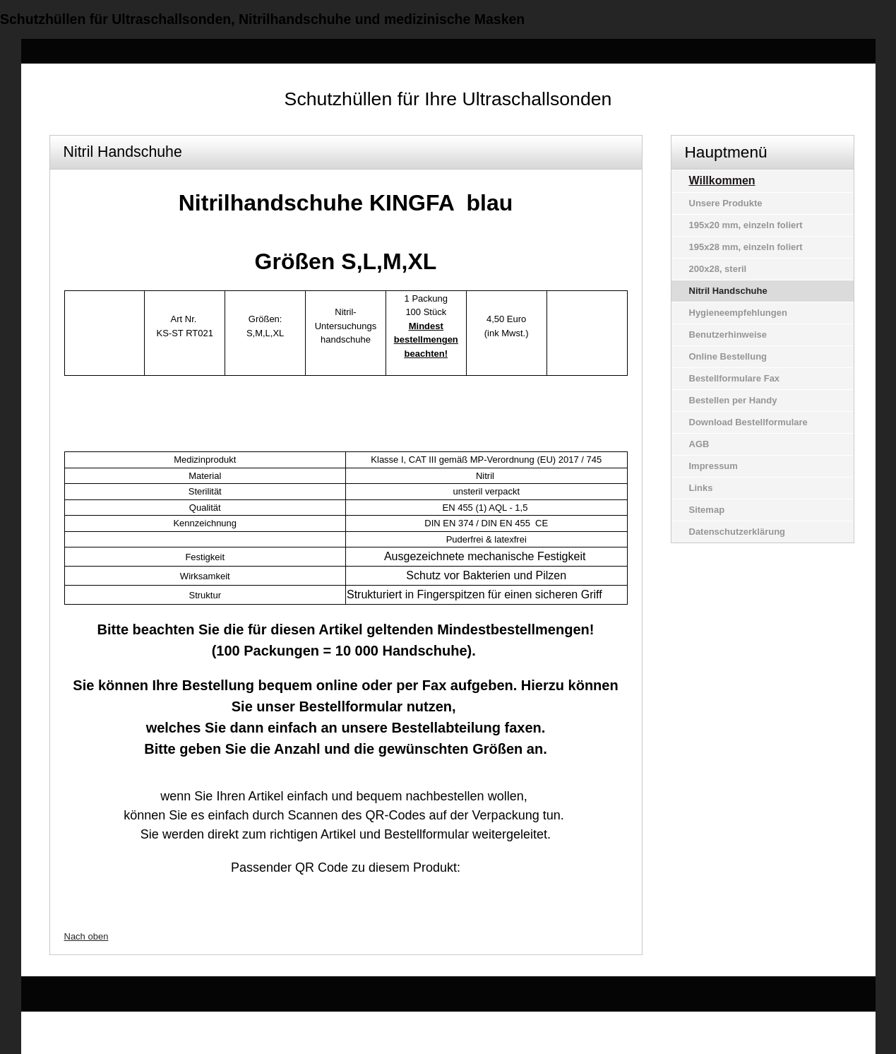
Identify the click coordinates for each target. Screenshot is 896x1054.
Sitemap (707, 509)
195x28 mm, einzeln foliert (746, 247)
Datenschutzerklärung (737, 531)
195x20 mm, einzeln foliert (746, 225)
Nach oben (86, 936)
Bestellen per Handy (733, 400)
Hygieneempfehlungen (738, 312)
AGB (699, 444)
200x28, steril (718, 269)
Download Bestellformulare (748, 422)
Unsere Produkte (726, 203)
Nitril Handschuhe (728, 290)
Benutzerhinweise (728, 334)
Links (701, 487)
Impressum (713, 466)
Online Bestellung (728, 356)
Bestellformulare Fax (734, 378)
